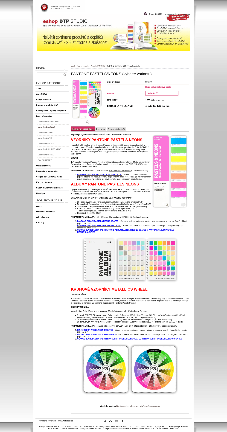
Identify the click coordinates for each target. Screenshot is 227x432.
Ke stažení (100, 129)
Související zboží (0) (116, 129)
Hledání (40, 68)
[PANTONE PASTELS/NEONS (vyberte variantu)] (87, 102)
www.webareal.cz (65, 421)
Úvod (73, 66)
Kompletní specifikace (83, 129)
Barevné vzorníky (82, 66)
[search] (64, 75)
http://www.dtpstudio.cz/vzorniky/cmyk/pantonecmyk (138, 406)
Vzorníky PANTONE (98, 66)
